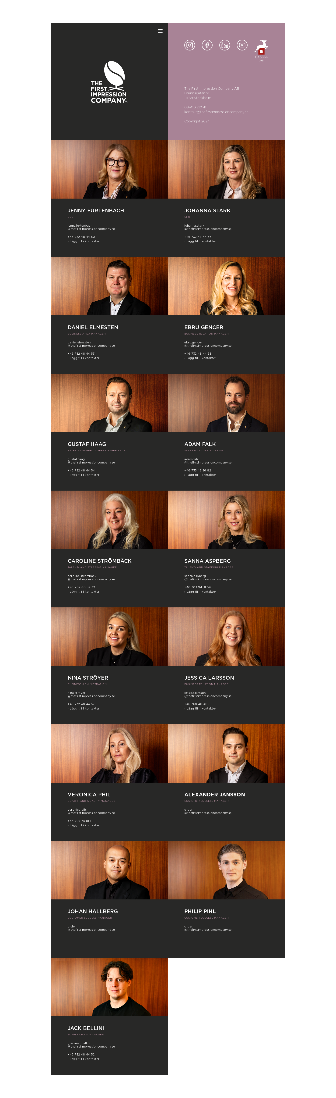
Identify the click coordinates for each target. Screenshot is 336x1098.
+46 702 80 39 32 (81, 587)
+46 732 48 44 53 (81, 353)
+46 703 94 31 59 (197, 587)
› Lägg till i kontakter (84, 241)
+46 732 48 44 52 (81, 1054)
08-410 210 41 (195, 107)
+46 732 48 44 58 (197, 353)
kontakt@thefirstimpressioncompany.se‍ (216, 112)
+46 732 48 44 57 (81, 704)
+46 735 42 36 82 (197, 470)
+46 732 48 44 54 (81, 470)
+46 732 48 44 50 (81, 236)
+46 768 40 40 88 (198, 704)
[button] (160, 31)
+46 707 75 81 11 (80, 821)
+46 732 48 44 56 (197, 236)
